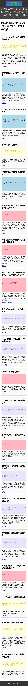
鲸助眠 (18, 9)
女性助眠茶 (5, 66)
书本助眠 (4, 559)
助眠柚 (3, 492)
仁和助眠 (4, 103)
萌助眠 (3, 233)
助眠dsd (4, 590)
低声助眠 (9, 12)
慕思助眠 (22, 14)
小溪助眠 (4, 616)
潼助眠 (3, 459)
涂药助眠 (7, 11)
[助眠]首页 (5, 8)
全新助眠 (17, 16)
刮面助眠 (8, 14)
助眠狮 (17, 8)
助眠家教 (14, 11)
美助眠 (4, 16)
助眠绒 (3, 393)
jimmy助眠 (4, 365)
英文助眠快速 (5, 199)
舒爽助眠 (4, 266)
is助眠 (3, 138)
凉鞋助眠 (4, 428)
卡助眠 (3, 165)
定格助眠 (4, 647)
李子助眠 (4, 332)
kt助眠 (12, 8)
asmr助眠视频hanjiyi (7, 302)
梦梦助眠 (21, 11)
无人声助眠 (17, 12)
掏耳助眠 (4, 526)
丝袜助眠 (15, 14)
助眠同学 (4, 677)
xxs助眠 (10, 16)
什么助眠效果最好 (9, 9)
